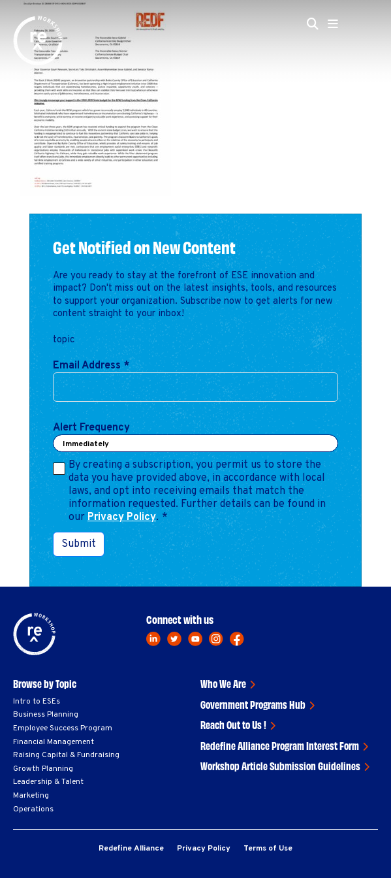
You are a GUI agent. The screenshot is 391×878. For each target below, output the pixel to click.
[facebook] (237, 639)
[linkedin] (153, 639)
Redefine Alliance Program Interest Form (279, 745)
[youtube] (195, 639)
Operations (33, 809)
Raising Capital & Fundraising (66, 755)
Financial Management (53, 742)
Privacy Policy (121, 517)
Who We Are (223, 683)
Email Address (91, 365)
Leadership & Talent (48, 782)
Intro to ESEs (36, 701)
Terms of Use (267, 848)
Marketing (31, 795)
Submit (78, 544)
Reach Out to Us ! (233, 724)
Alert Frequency (91, 427)
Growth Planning (43, 769)
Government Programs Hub (252, 704)
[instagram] (216, 639)
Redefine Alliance (131, 848)
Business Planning (45, 714)
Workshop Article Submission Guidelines (280, 765)
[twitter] (174, 639)
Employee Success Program (62, 728)
